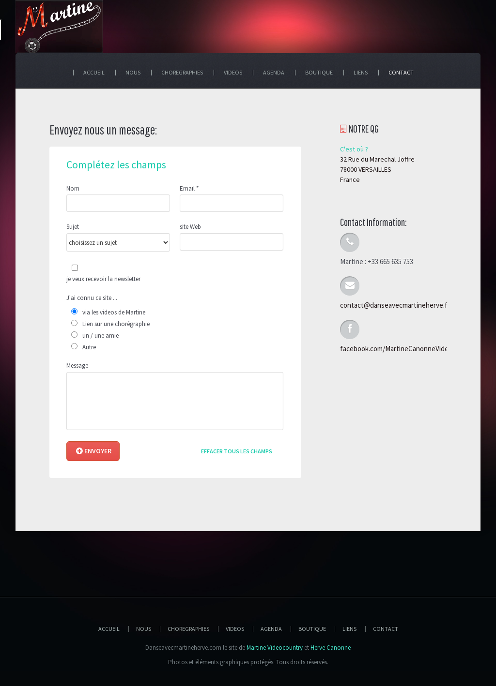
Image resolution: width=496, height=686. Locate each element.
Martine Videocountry (275, 647)
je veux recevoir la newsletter (103, 279)
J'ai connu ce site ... (91, 298)
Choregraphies (188, 628)
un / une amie (100, 335)
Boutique (312, 628)
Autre (89, 347)
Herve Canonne (330, 647)
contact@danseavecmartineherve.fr (395, 305)
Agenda (271, 628)
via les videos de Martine (113, 312)
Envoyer (93, 451)
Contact (385, 628)
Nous (143, 628)
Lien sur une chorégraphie (116, 324)
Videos (235, 628)
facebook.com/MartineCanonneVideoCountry (408, 348)
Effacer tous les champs (236, 451)
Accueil (109, 628)
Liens (349, 628)
